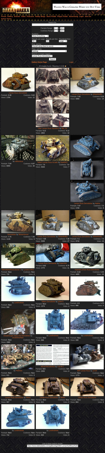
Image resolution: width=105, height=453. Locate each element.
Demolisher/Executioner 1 (11, 270)
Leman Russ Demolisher (18, 93)
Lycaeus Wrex (29, 270)
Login (71, 62)
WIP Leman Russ (83, 371)
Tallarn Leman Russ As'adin (47, 162)
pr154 (95, 371)
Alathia (97, 203)
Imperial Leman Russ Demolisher (87, 270)
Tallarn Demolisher (48, 301)
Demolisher (12, 234)
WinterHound (23, 234)
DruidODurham (18, 337)
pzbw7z (61, 301)
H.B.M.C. (61, 366)
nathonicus (19, 161)
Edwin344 (63, 263)
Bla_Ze (64, 128)
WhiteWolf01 (97, 94)
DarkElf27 (64, 162)
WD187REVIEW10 (48, 366)
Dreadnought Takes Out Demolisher (17, 336)
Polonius (19, 371)
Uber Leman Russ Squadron (48, 128)
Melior (28, 397)
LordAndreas (19, 302)
